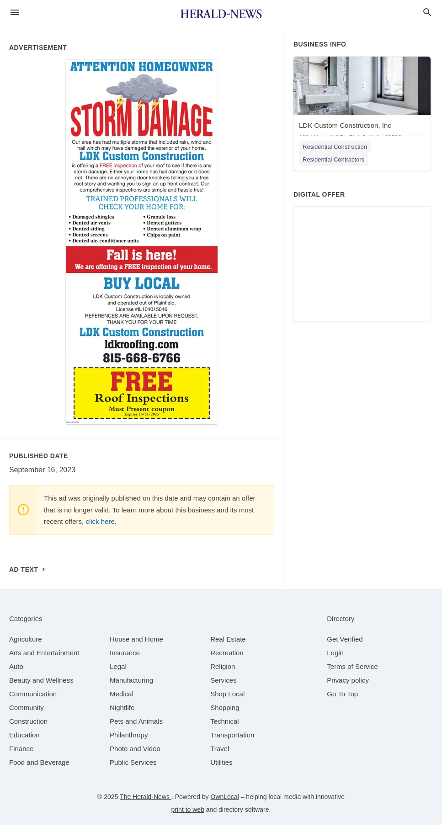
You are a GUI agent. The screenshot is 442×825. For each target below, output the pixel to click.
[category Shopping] (224, 707)
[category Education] (24, 735)
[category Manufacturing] (131, 680)
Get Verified (344, 639)
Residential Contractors (333, 159)
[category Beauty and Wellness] (41, 680)
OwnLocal (225, 796)
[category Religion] (222, 666)
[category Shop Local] (227, 694)
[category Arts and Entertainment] (44, 653)
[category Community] (26, 707)
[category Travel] (219, 748)
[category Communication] (33, 694)
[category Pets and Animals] (136, 721)
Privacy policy (348, 680)
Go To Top (342, 694)
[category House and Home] (136, 639)
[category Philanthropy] (129, 735)
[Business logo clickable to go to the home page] (221, 14)
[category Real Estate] (228, 639)
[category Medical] (121, 694)
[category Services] (223, 680)
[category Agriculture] (25, 639)
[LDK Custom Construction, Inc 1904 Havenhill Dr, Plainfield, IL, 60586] (362, 101)
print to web (187, 809)
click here (99, 521)
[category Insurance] (125, 653)
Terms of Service (352, 666)
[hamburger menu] (14, 12)
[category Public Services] (133, 762)
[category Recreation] (227, 653)
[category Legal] (118, 666)
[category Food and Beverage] (39, 762)
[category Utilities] (221, 762)
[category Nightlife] (122, 707)
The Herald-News (145, 796)
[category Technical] (224, 721)
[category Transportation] (232, 735)
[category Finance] (21, 748)
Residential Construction (335, 146)
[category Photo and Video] (135, 748)
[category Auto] (16, 666)
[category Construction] (28, 721)
